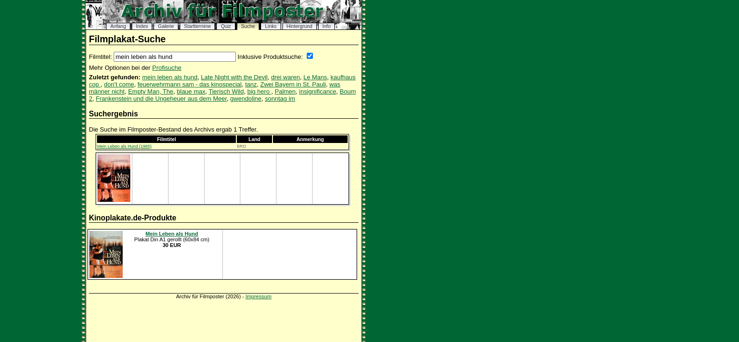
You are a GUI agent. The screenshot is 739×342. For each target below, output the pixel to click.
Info (326, 26)
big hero (259, 91)
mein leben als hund (169, 77)
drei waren (285, 77)
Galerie (166, 26)
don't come (119, 84)
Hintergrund (299, 26)
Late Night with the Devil (234, 77)
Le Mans (315, 77)
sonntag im (280, 98)
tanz (251, 84)
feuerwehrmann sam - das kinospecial (189, 84)
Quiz (226, 26)
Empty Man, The (150, 91)
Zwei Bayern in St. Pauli (293, 84)
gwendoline (246, 98)
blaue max (191, 91)
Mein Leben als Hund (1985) (124, 146)
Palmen (285, 91)
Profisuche (166, 67)
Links (270, 26)
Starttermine (197, 26)
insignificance (317, 91)
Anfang (118, 26)
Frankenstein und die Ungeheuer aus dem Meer (161, 98)
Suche (248, 26)
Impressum (258, 296)
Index (142, 26)
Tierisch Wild (226, 91)
